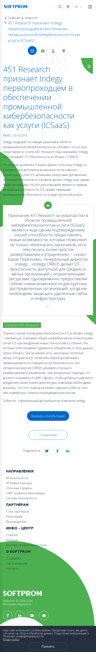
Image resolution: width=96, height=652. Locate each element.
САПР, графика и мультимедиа (25, 493)
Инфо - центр (19, 528)
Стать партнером (17, 511)
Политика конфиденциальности (26, 545)
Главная (14, 18)
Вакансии (12, 540)
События (11, 535)
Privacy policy (11, 639)
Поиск (60, 7)
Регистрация (14, 516)
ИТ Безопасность (17, 478)
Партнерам (17, 505)
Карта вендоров (16, 563)
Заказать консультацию (48, 416)
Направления (19, 471)
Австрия (69, 7)
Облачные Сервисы (19, 488)
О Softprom (18, 552)
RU (76, 7)
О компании (48, 435)
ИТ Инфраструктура (19, 483)
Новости (31, 18)
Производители (16, 521)
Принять (48, 646)
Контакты (12, 568)
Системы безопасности (21, 498)
